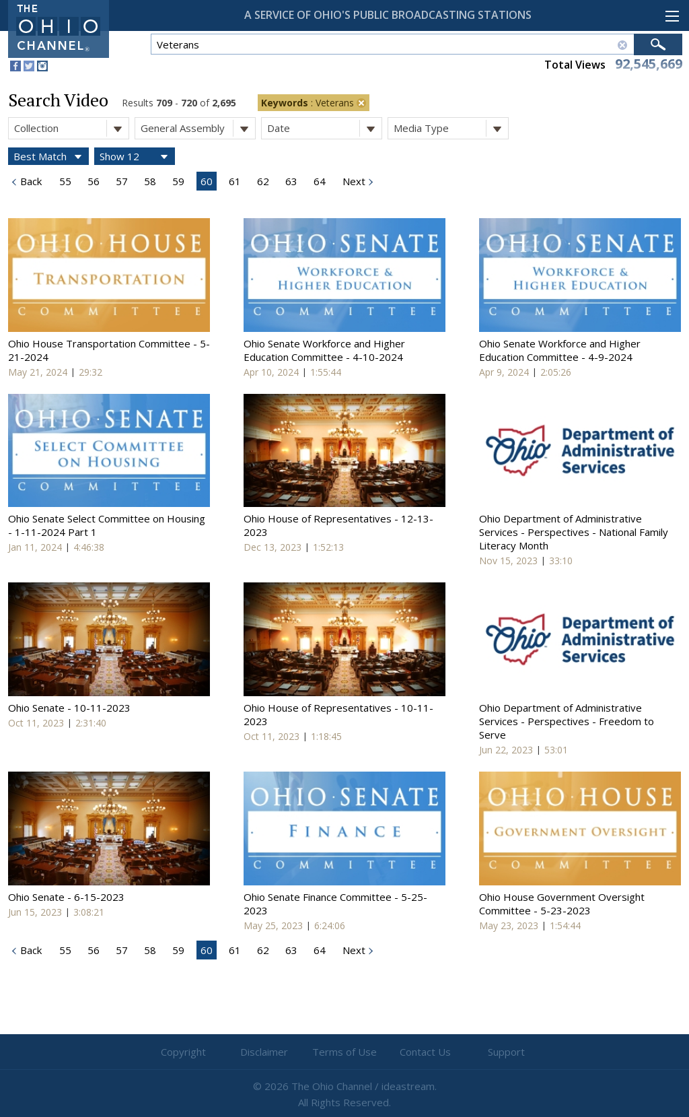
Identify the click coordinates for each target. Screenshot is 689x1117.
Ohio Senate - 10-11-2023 (69, 707)
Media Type (451, 128)
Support (506, 1051)
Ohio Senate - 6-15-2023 (66, 897)
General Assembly (198, 128)
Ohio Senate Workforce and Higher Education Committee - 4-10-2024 (324, 350)
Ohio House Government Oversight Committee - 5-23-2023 (562, 903)
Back (29, 181)
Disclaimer (264, 1051)
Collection (71, 128)
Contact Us (425, 1051)
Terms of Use (344, 1051)
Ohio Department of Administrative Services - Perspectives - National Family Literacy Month (573, 532)
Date (324, 128)
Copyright (183, 1051)
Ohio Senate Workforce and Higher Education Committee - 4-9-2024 (560, 350)
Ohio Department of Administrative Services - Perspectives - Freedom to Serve (566, 721)
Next (352, 181)
